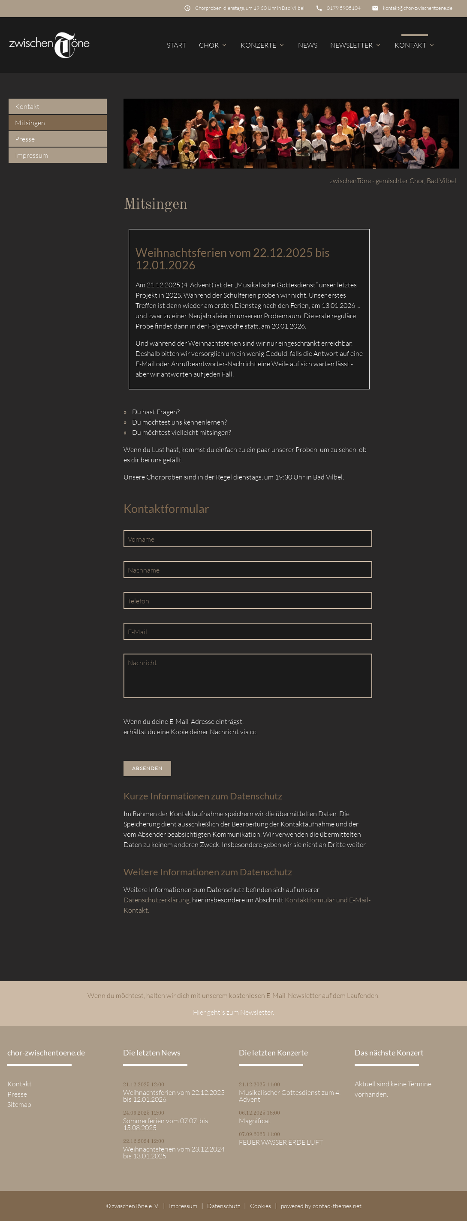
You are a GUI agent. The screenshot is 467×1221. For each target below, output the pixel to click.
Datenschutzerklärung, (157, 899)
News (307, 45)
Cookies (260, 1205)
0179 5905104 (344, 8)
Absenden (147, 768)
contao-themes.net (337, 1205)
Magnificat (255, 1120)
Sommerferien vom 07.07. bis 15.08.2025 (165, 1124)
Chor (213, 45)
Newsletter (356, 45)
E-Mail (137, 631)
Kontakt (415, 45)
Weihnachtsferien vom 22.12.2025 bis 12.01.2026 (174, 1096)
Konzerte (263, 45)
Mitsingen (30, 122)
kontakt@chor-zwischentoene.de (417, 8)
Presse (25, 139)
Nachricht (142, 662)
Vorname (141, 539)
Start (176, 45)
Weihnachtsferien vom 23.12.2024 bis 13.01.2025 (174, 1152)
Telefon (138, 601)
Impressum (31, 155)
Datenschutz (223, 1205)
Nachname (144, 570)
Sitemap (19, 1104)
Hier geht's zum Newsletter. (233, 1012)
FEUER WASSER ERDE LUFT (281, 1142)
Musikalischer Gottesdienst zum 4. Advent (289, 1096)
